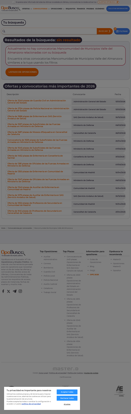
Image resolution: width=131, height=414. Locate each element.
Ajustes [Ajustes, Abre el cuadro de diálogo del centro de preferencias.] (67, 404)
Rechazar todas (67, 398)
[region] (42, 398)
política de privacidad (31, 404)
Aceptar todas (67, 392)
